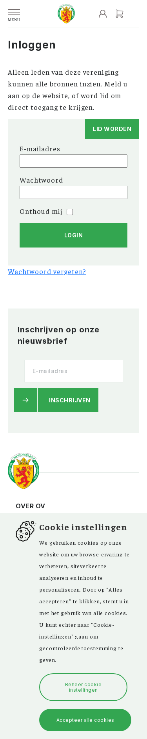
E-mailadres (40, 148)
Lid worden (112, 129)
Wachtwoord (41, 179)
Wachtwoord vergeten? (47, 271)
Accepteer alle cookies (85, 720)
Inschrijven (70, 400)
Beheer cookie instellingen (83, 687)
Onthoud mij (46, 210)
